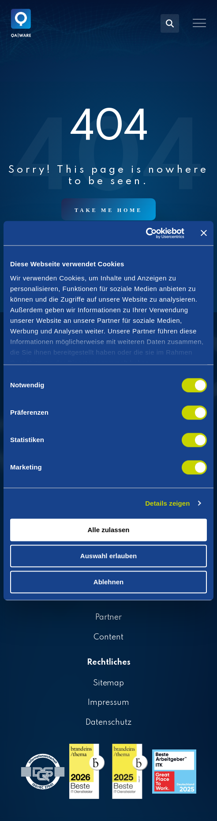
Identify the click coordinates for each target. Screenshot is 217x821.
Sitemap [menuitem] (108, 683)
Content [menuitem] (108, 637)
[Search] (170, 23)
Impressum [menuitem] (108, 703)
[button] (199, 23)
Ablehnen (108, 582)
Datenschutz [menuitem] (108, 722)
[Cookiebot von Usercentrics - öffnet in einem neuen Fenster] (145, 233)
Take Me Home (108, 210)
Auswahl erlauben (108, 556)
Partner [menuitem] (108, 617)
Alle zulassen (108, 529)
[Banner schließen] (204, 233)
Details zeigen (167, 503)
